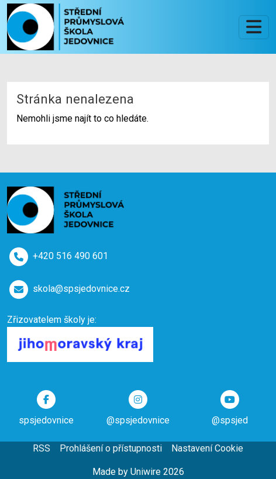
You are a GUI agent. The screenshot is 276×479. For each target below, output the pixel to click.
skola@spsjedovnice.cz (81, 288)
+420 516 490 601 (70, 255)
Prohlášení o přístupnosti (111, 448)
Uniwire (145, 471)
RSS (41, 448)
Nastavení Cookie (207, 448)
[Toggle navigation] (254, 27)
